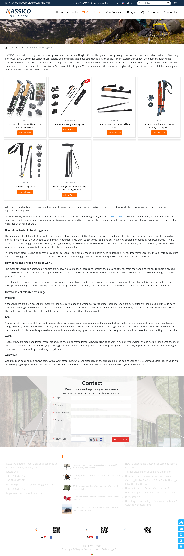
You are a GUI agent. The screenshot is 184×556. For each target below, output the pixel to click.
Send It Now (120, 439)
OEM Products (91, 12)
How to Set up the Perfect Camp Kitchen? (147, 488)
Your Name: (60, 405)
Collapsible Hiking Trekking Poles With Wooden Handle (25, 126)
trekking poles (116, 216)
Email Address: (62, 412)
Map (98, 545)
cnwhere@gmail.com (42, 484)
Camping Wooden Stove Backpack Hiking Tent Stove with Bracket (97, 477)
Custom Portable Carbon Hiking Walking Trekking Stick (159, 126)
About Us (73, 12)
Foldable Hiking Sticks (25, 186)
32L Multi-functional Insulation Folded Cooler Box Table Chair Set (96, 498)
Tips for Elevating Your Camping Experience (148, 471)
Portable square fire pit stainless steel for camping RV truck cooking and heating (95, 466)
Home (60, 12)
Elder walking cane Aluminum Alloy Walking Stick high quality (69, 188)
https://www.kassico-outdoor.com (24, 493)
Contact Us (170, 12)
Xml (92, 545)
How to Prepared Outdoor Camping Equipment (150, 492)
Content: (59, 420)
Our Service (114, 12)
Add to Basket (25, 132)
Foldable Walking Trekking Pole (69, 124)
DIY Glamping (132, 496)
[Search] (154, 3)
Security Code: (61, 438)
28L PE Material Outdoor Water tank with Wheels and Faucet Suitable (95, 487)
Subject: (58, 397)
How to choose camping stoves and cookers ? (149, 476)
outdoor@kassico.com (107, 3)
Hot (85, 545)
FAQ (141, 12)
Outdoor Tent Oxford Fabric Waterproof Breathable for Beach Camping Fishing (96, 509)
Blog (130, 12)
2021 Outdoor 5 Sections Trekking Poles (114, 126)
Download (153, 12)
